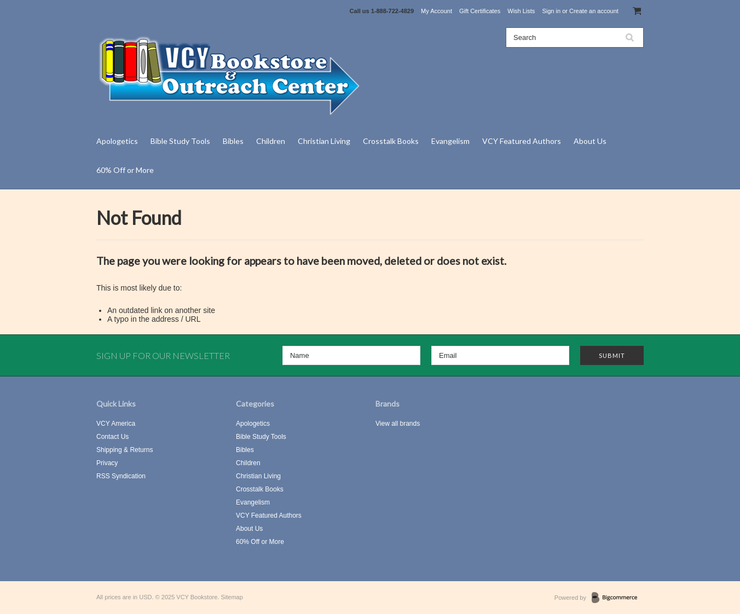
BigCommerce (618, 598)
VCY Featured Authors (521, 141)
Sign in (551, 11)
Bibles (233, 141)
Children (270, 141)
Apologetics (117, 141)
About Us (590, 141)
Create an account (593, 11)
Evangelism (450, 141)
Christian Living (324, 141)
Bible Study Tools (180, 141)
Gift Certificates (479, 11)
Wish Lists (521, 11)
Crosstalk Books (391, 141)
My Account (436, 11)
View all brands (397, 423)
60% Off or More (125, 170)
